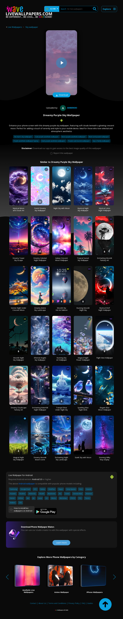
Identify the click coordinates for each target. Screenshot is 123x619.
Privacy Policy (74, 603)
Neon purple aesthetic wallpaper (74, 137)
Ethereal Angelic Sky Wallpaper (40, 359)
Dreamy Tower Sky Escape (18, 259)
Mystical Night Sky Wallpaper (83, 209)
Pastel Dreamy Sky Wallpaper (40, 209)
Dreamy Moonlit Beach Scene (40, 458)
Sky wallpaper (31, 27)
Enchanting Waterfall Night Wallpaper (40, 408)
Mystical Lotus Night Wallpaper (104, 209)
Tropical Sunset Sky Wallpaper (83, 259)
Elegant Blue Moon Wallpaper (104, 408)
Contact (33, 603)
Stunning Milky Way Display (104, 458)
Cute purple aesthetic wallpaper (47, 137)
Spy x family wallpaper (101, 141)
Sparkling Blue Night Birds (83, 408)
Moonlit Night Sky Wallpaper (18, 359)
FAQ (83, 603)
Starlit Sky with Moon (83, 457)
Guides (90, 603)
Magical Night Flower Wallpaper (83, 359)
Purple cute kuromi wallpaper (79, 141)
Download (61, 95)
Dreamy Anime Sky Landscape (40, 309)
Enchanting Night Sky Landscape (61, 458)
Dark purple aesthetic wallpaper (53, 141)
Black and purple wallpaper (99, 137)
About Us (42, 603)
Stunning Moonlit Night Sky (83, 309)
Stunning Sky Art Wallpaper (61, 359)
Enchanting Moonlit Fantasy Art (104, 259)
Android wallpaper (26, 483)
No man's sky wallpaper (23, 137)
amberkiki (68, 108)
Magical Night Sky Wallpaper (18, 458)
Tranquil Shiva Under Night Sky (61, 408)
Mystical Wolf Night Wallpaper (104, 309)
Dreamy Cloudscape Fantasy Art (18, 408)
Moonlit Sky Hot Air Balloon (62, 309)
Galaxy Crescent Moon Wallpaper (61, 259)
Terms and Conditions (57, 603)
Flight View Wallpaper (104, 358)
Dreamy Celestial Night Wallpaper (40, 259)
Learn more (61, 542)
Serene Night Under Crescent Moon (18, 309)
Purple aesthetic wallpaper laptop (26, 141)
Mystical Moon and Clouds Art (18, 209)
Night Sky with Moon (61, 208)
